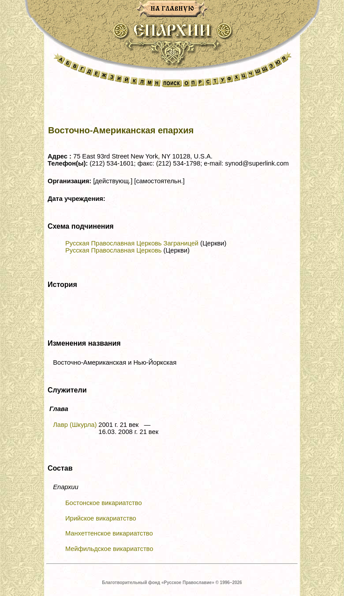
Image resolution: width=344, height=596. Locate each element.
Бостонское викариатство (103, 502)
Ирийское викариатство (100, 518)
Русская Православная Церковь (113, 250)
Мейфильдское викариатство (109, 548)
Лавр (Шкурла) (75, 424)
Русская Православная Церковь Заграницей (131, 243)
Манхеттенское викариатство (109, 533)
